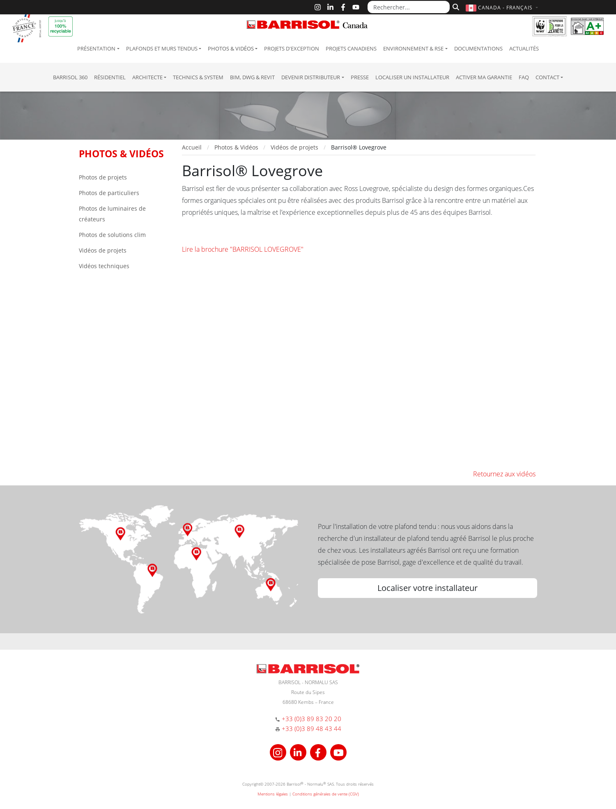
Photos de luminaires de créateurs (112, 214)
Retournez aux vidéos (504, 473)
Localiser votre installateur (427, 587)
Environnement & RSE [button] (413, 48)
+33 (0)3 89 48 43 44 (311, 728)
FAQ (524, 77)
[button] (503, 7)
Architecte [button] (147, 77)
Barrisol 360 (70, 77)
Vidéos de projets (102, 250)
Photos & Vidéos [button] (231, 48)
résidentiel (110, 77)
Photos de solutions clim (112, 235)
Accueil (192, 147)
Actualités (524, 48)
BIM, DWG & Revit (252, 77)
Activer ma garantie (484, 77)
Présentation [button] (96, 48)
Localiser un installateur (412, 77)
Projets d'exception (291, 48)
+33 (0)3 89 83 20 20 (311, 719)
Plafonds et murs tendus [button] (162, 48)
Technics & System (198, 77)
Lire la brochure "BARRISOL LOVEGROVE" (242, 249)
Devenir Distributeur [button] (310, 77)
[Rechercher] (455, 6)
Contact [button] (547, 77)
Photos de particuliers (109, 193)
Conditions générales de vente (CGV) (325, 794)
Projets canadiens (351, 48)
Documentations (478, 48)
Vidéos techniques (104, 266)
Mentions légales (272, 794)
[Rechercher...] (409, 7)
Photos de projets (103, 177)
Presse (360, 77)
